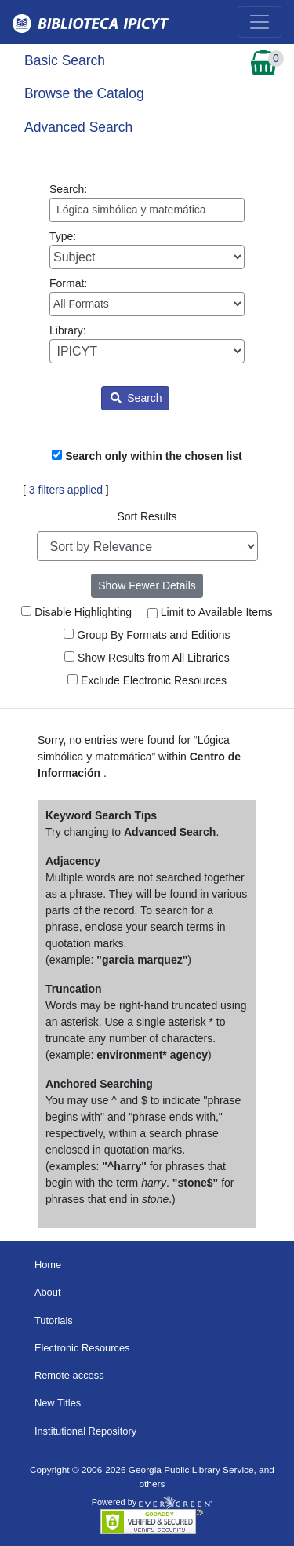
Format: (147, 296)
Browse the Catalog (84, 93)
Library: (147, 343)
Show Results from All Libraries (147, 657)
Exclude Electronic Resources (147, 680)
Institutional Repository (85, 1431)
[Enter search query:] (147, 210)
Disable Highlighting (76, 612)
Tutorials (53, 1320)
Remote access (69, 1375)
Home (47, 1265)
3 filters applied (66, 489)
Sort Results (146, 516)
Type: (147, 249)
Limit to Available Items (210, 612)
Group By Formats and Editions (147, 635)
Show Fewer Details (147, 585)
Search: (147, 202)
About (47, 1292)
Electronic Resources (82, 1348)
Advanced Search (78, 127)
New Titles (57, 1403)
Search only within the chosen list (153, 456)
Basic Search (64, 60)
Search (136, 398)
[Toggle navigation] (259, 22)
